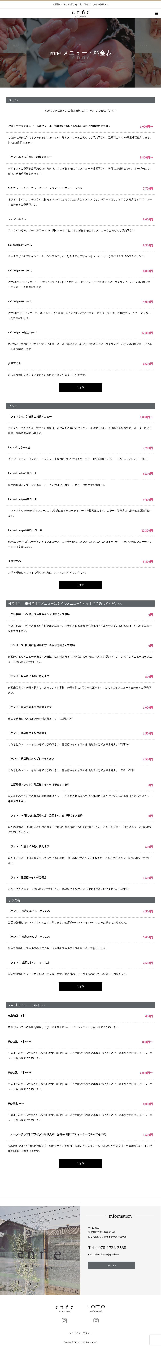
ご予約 (80, 387)
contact (111, 1265)
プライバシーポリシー (80, 1333)
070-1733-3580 (112, 1247)
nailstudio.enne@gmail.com (106, 1254)
